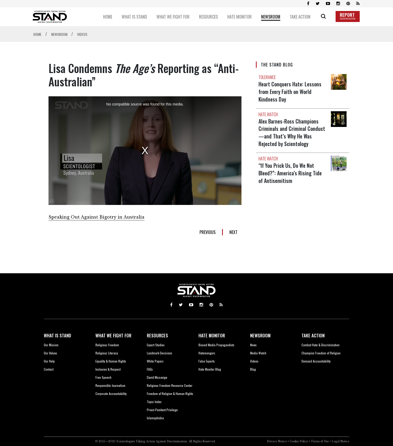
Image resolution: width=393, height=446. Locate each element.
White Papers (155, 361)
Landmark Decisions (159, 353)
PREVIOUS (208, 232)
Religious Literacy (106, 353)
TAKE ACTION (313, 335)
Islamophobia (155, 418)
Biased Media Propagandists (216, 345)
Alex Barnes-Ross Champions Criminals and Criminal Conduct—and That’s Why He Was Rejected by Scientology (292, 131)
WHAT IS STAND (57, 335)
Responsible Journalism (110, 385)
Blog (253, 369)
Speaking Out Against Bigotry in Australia (96, 217)
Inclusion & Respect (108, 369)
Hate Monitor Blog (209, 369)
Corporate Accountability (111, 393)
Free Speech (103, 377)
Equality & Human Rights (110, 361)
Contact (48, 369)
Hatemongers (206, 353)
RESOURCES (157, 335)
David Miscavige (157, 377)
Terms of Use (320, 441)
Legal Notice (340, 441)
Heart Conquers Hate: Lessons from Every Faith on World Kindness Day (291, 91)
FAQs (150, 369)
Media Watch (258, 353)
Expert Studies (156, 345)
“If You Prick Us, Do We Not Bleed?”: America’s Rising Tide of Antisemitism (291, 171)
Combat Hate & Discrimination (321, 345)
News (253, 345)
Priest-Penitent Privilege (162, 410)
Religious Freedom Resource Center (169, 385)
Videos (254, 361)
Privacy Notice (277, 441)
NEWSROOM (260, 335)
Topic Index (154, 401)
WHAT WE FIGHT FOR (113, 335)
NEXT (233, 232)
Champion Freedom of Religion (321, 353)
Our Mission (51, 345)
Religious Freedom (107, 345)
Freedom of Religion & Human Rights (170, 393)
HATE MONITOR (211, 335)
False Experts (206, 361)
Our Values (50, 353)
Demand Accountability (316, 361)
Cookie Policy (299, 441)
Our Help (49, 361)
